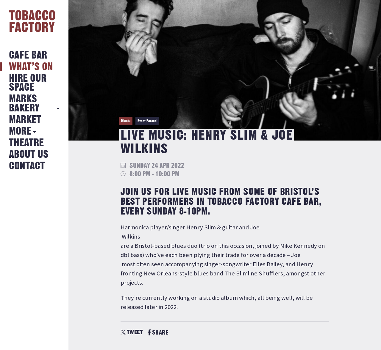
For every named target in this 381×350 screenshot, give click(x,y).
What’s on (31, 67)
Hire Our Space (27, 83)
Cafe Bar (28, 55)
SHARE (157, 332)
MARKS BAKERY (24, 103)
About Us (29, 154)
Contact (27, 166)
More (20, 131)
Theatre (26, 143)
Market (25, 119)
